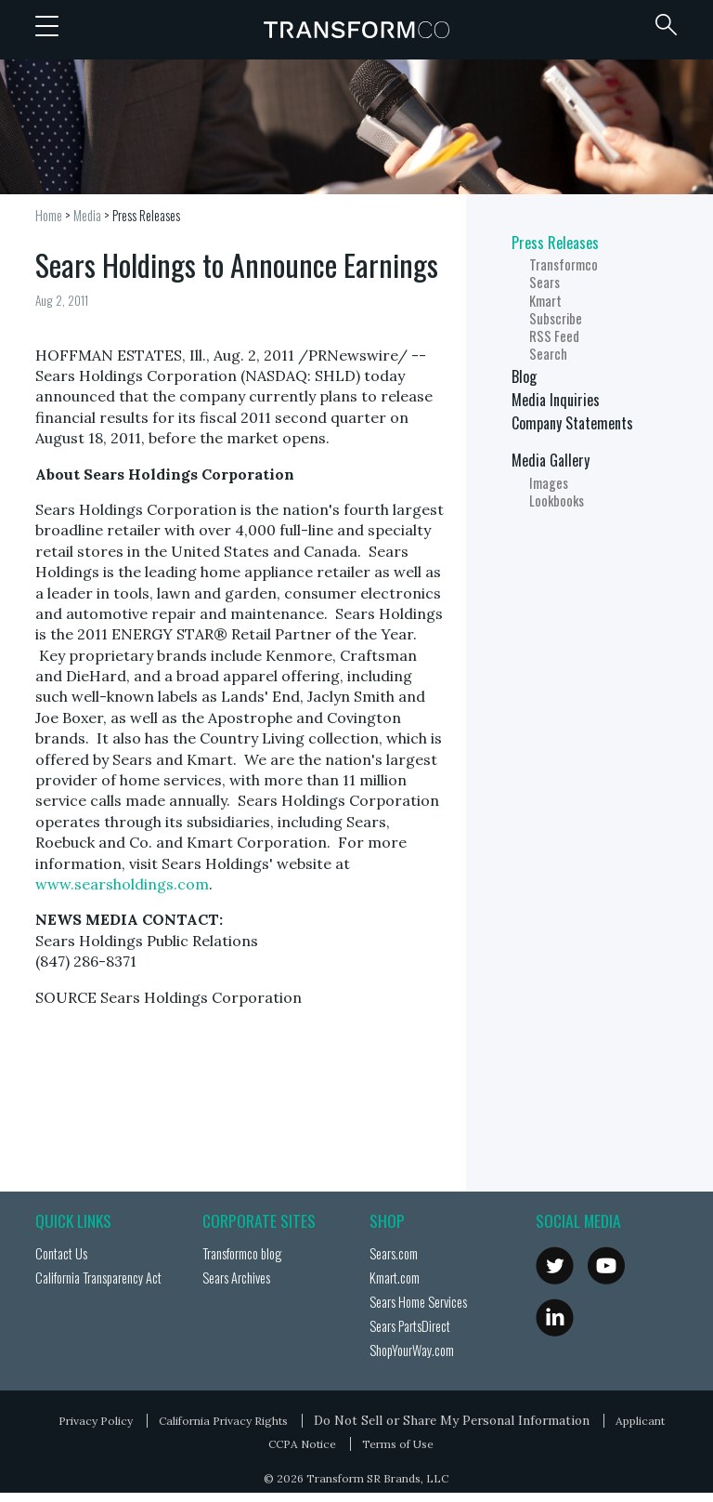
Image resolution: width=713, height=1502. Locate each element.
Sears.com (393, 1253)
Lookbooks (556, 500)
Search (548, 353)
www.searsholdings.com (122, 884)
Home (48, 215)
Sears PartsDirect (409, 1326)
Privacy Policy (95, 1421)
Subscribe (555, 318)
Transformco (356, 29)
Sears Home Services (418, 1301)
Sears (544, 282)
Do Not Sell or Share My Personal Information (452, 1420)
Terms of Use (398, 1444)
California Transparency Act (98, 1277)
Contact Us (61, 1253)
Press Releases (146, 215)
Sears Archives (236, 1277)
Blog (524, 376)
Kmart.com (394, 1277)
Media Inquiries (556, 400)
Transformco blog (241, 1253)
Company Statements (572, 423)
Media (87, 215)
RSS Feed (554, 336)
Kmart (545, 300)
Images (548, 483)
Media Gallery (551, 460)
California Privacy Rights (223, 1421)
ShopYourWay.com (411, 1350)
